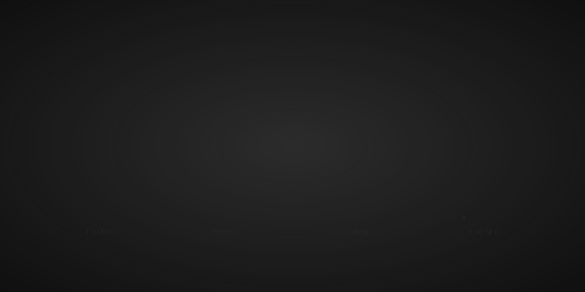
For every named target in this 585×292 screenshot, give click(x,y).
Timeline (98, 231)
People (221, 231)
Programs (484, 231)
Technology (351, 231)
